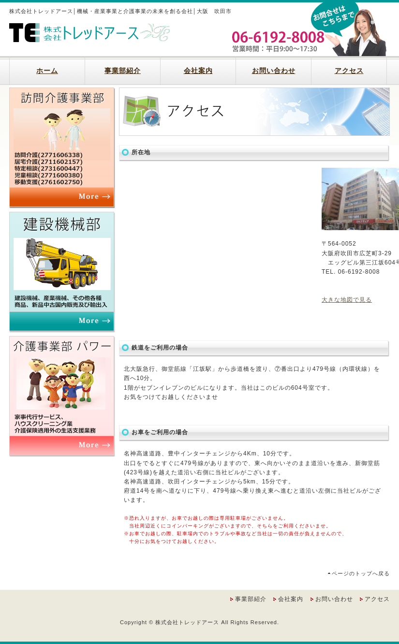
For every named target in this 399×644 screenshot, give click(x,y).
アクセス (349, 70)
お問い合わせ (274, 70)
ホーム (47, 70)
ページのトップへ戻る (361, 573)
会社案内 (198, 70)
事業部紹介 (122, 70)
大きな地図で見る (347, 299)
